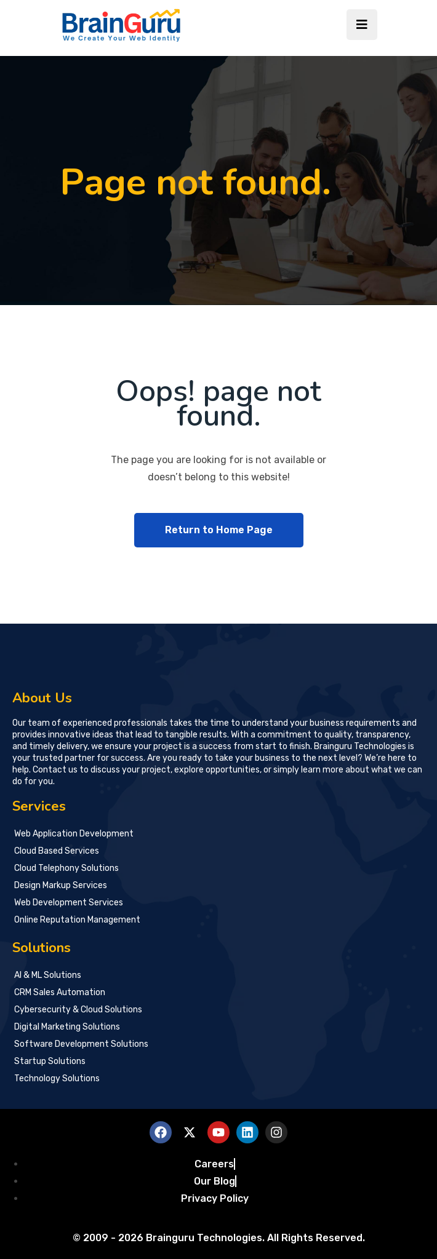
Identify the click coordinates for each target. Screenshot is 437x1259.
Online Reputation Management (77, 920)
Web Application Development (74, 833)
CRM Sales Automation (59, 992)
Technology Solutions (57, 1078)
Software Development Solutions (81, 1044)
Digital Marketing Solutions (67, 1027)
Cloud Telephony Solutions (66, 868)
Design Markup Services (60, 885)
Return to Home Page (219, 530)
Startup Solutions (50, 1061)
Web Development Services (68, 902)
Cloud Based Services (56, 851)
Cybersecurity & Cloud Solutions (78, 1009)
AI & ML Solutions (47, 975)
